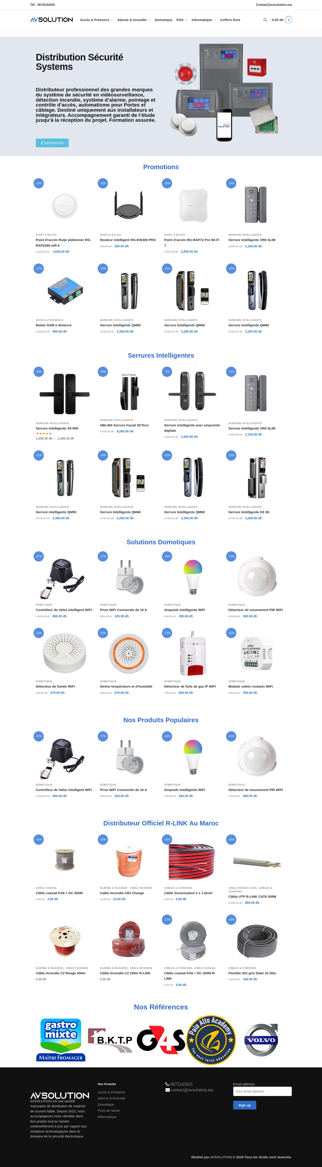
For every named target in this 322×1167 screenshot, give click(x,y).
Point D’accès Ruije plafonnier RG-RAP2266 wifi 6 (63, 242)
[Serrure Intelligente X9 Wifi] (64, 394)
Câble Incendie (141, 888)
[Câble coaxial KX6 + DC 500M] (64, 860)
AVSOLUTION (221, 1157)
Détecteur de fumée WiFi (56, 686)
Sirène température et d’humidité (126, 686)
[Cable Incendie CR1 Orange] (128, 860)
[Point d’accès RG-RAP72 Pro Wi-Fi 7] (193, 205)
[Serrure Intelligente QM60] (257, 291)
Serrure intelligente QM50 (120, 325)
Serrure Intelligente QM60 (248, 325)
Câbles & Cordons (178, 888)
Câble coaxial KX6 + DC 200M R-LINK (190, 975)
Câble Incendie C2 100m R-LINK (125, 973)
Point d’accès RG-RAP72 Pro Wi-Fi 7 (191, 242)
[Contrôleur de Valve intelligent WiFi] (64, 577)
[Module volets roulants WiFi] (257, 653)
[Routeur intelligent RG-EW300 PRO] (128, 205)
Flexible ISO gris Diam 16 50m (252, 973)
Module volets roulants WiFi (250, 686)
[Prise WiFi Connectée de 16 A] (128, 577)
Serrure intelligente (245, 234)
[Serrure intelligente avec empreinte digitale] (193, 392)
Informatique (107, 1117)
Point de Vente (109, 1110)
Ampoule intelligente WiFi (184, 610)
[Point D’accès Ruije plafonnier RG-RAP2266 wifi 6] (64, 205)
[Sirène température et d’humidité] (128, 653)
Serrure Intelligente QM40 (184, 325)
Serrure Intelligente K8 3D (248, 512)
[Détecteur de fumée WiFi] (64, 653)
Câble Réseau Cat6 (242, 888)
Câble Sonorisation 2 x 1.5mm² (189, 893)
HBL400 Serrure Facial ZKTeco (124, 425)
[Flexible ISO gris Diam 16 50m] (257, 940)
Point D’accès (46, 234)
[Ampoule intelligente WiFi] (193, 577)
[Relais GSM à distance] (64, 291)
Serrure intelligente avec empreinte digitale (192, 427)
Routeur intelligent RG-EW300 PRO (128, 240)
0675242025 (181, 1084)
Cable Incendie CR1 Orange (122, 893)
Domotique (44, 604)
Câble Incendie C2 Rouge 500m (61, 973)
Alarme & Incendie (113, 888)
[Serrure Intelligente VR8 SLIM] (257, 205)
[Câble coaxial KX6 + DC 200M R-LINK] (193, 940)
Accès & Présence (49, 320)
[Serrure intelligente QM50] (128, 291)
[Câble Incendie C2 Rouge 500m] (64, 940)
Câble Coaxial (46, 888)
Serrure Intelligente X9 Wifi (57, 428)
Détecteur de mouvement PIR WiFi (255, 610)
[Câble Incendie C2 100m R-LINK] (128, 940)
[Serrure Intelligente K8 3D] (257, 478)
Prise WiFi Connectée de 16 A (123, 610)
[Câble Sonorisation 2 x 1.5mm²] (193, 860)
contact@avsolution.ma (192, 1090)
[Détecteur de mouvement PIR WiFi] (257, 577)
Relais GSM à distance (54, 325)
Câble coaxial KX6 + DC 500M (59, 893)
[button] (41, 1040)
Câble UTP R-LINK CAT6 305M (252, 896)
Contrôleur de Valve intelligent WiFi (64, 610)
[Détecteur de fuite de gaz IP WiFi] (193, 653)
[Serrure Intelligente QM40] (193, 291)
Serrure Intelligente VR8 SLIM (251, 240)
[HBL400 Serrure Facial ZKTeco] (128, 392)
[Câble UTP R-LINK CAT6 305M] (257, 860)
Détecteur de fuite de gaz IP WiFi (190, 686)
